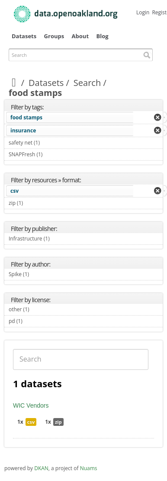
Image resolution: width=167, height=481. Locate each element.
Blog (102, 36)
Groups (54, 36)
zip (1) (33, 203)
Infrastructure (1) (60, 238)
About (80, 36)
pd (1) (32, 321)
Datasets (24, 36)
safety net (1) (50, 142)
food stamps (26, 117)
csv (14, 190)
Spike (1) (39, 274)
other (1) (39, 309)
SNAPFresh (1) (52, 154)
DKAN (41, 468)
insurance (23, 130)
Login (142, 12)
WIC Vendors (30, 405)
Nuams (88, 468)
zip (58, 421)
